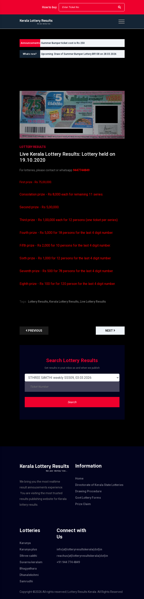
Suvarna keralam (31, 562)
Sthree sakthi (28, 555)
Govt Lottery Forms (88, 497)
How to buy (49, 7)
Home (79, 478)
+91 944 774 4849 (68, 562)
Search (72, 402)
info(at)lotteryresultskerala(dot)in (72, 549)
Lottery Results (33, 147)
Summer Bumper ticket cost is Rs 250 (63, 43)
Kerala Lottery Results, (64, 301)
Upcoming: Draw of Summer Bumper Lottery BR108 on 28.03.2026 (78, 54)
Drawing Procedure (88, 491)
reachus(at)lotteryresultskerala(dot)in (72, 555)
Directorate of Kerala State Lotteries (99, 485)
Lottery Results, (38, 301)
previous (34, 330)
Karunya (25, 543)
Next (110, 330)
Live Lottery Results (93, 301)
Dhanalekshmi (29, 575)
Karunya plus (28, 549)
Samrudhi (26, 581)
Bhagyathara (28, 568)
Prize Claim (83, 504)
